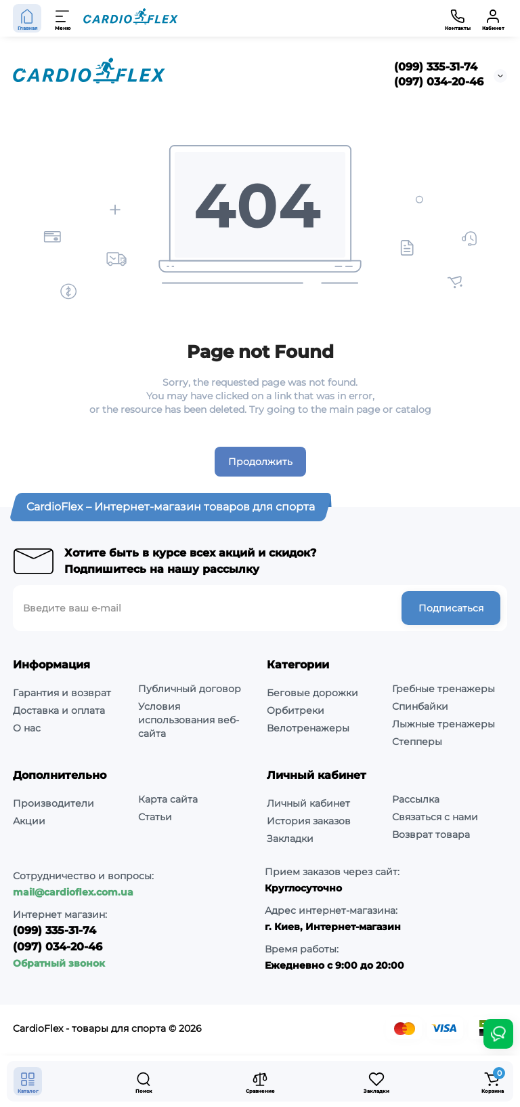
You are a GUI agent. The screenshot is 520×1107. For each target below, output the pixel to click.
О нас (27, 728)
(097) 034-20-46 (438, 81)
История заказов (309, 821)
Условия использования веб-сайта (188, 720)
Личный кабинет (308, 803)
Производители (53, 803)
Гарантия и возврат (62, 693)
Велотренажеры (308, 728)
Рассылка (415, 799)
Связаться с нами (435, 817)
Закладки (290, 838)
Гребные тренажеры (443, 689)
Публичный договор (189, 689)
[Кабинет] (493, 18)
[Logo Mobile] (130, 18)
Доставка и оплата (59, 710)
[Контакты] (457, 18)
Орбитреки (295, 710)
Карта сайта (168, 799)
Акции (29, 821)
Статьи (155, 817)
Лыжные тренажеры (443, 724)
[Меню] (63, 18)
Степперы (417, 742)
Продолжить (260, 462)
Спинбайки (420, 706)
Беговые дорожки (312, 693)
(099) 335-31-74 (435, 66)
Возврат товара (431, 834)
